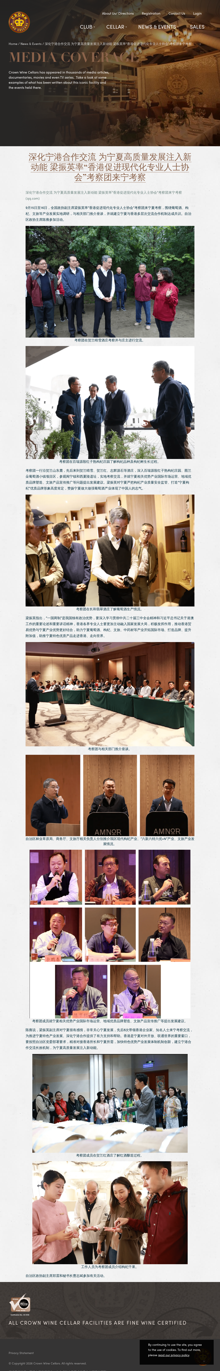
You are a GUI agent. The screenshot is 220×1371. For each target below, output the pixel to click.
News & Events (157, 26)
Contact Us (176, 13)
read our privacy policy (173, 1355)
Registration (151, 13)
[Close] (204, 1360)
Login (197, 13)
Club (86, 26)
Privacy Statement (21, 1353)
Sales (197, 26)
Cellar (115, 26)
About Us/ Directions (118, 13)
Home (13, 43)
